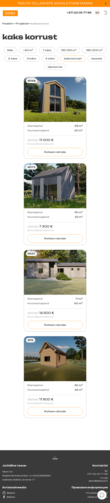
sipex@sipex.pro (98, 481)
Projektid (22, 23)
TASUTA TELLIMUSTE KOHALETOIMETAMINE (55, 3)
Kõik (10, 50)
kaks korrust (73, 58)
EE (97, 12)
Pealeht (7, 23)
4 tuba (50, 58)
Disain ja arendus (98, 497)
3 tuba (31, 58)
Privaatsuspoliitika (97, 493)
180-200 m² (94, 50)
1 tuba (47, 50)
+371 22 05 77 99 (79, 12)
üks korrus (55, 66)
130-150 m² (68, 50)
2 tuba (12, 58)
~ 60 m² (27, 50)
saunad (96, 58)
